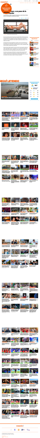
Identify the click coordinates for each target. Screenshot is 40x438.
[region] (20, 6)
